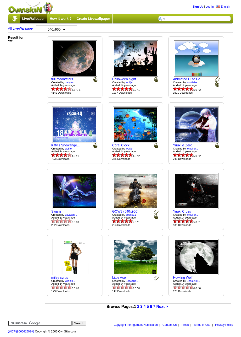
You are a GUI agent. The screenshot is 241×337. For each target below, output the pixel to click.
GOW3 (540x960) (125, 211)
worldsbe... (193, 82)
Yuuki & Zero (182, 145)
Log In (210, 6)
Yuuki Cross (182, 211)
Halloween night (124, 79)
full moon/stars (62, 79)
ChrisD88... (193, 280)
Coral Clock (120, 145)
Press (185, 324)
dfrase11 (131, 214)
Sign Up (198, 6)
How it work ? (61, 19)
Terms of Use (201, 324)
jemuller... (192, 148)
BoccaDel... (132, 280)
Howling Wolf (182, 277)
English (223, 6)
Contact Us (170, 324)
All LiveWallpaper (21, 28)
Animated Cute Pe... (188, 79)
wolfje (129, 82)
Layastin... (71, 214)
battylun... (70, 82)
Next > (162, 307)
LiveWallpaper (33, 19)
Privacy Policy (224, 324)
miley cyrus (59, 277)
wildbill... (70, 280)
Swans (56, 211)
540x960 (56, 29)
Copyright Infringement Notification (136, 324)
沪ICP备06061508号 (21, 331)
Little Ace (119, 277)
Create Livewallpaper (93, 19)
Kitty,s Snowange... (65, 145)
